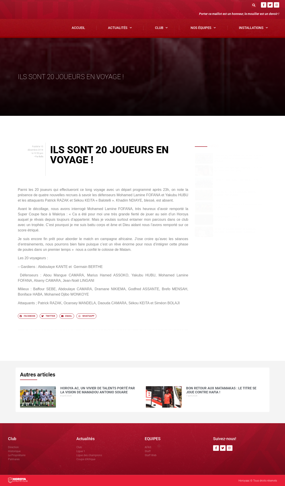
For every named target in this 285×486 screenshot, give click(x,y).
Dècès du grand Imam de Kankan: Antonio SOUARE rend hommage (235, 230)
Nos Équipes (203, 27)
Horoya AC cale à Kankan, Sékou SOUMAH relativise (235, 194)
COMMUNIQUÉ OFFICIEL (227, 216)
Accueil (78, 28)
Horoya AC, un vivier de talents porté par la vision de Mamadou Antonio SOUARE (239, 158)
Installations (253, 27)
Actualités (120, 27)
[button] (253, 5)
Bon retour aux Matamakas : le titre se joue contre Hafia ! (238, 169)
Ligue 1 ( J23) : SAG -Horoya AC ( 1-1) (236, 180)
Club (161, 27)
